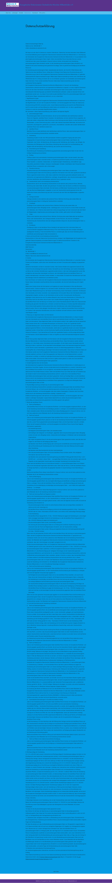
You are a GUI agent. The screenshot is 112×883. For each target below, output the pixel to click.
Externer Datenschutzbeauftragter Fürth (50, 857)
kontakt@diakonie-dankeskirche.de (38, 253)
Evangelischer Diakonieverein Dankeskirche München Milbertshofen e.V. (46, 5)
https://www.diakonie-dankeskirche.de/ (40, 255)
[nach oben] (56, 871)
